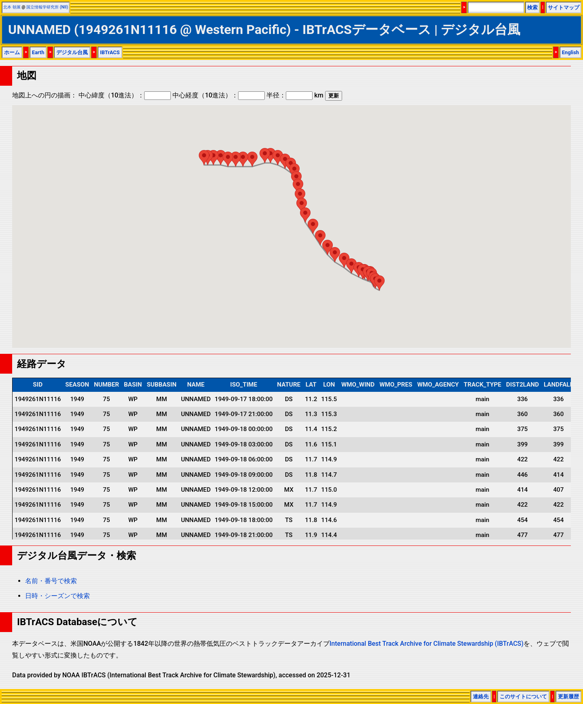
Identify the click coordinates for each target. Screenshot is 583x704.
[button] (379, 282)
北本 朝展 (12, 7)
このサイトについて (523, 696)
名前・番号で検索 (51, 581)
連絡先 (481, 696)
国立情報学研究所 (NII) (47, 7)
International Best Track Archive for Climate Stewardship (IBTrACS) (426, 643)
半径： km (294, 95)
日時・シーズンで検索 (57, 596)
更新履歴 (568, 696)
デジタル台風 (72, 52)
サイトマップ (563, 7)
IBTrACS (110, 52)
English (570, 52)
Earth (38, 52)
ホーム (12, 52)
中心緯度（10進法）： (125, 95)
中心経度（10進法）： (218, 95)
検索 (532, 7)
